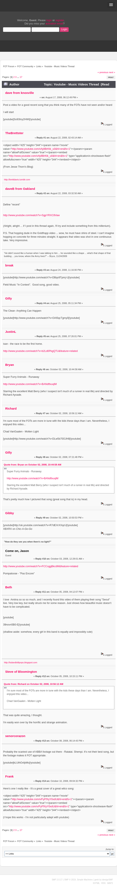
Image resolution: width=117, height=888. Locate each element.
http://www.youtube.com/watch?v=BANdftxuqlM (30, 384)
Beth (8, 587)
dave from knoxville (19, 92)
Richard (11, 408)
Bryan (9, 364)
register (60, 20)
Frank (9, 776)
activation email (54, 23)
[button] (111, 5)
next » (112, 72)
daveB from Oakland (20, 188)
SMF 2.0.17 (57, 880)
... (18, 77)
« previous (103, 72)
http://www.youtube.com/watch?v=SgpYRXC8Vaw (31, 215)
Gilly (8, 298)
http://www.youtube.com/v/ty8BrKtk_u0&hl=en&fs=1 (41, 148)
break (9, 265)
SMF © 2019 (70, 880)
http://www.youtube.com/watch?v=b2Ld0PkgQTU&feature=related (40, 351)
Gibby (9, 513)
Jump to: (110, 849)
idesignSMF (107, 880)
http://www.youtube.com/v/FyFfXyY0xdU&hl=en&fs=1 (42, 799)
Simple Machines (85, 880)
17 (21, 77)
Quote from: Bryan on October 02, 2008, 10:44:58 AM (32, 464)
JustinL (10, 331)
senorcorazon (15, 736)
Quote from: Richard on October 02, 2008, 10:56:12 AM (33, 684)
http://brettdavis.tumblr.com (17, 179)
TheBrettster (14, 133)
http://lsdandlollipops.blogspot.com (20, 662)
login (49, 20)
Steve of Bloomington (21, 671)
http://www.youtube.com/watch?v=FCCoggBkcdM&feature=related (40, 566)
